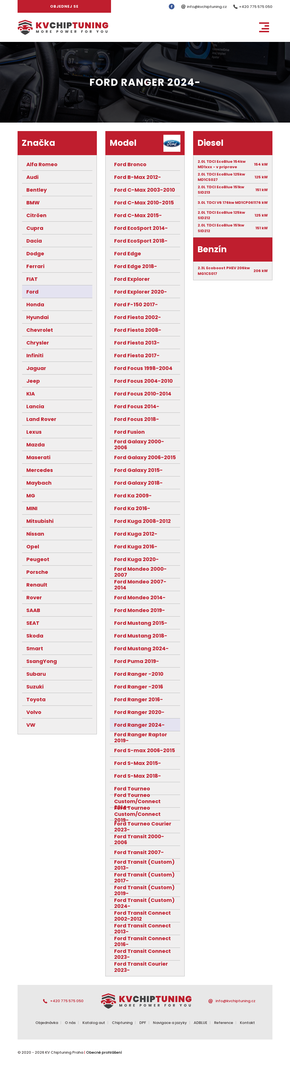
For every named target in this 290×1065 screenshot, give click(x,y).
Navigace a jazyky (170, 1022)
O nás (70, 1022)
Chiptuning (122, 1022)
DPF (142, 1022)
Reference (223, 1022)
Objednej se (64, 6)
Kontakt (247, 1022)
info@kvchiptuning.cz (207, 6)
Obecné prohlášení (104, 1052)
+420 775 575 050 (255, 6)
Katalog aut (93, 1022)
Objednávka (46, 1022)
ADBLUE (200, 1022)
